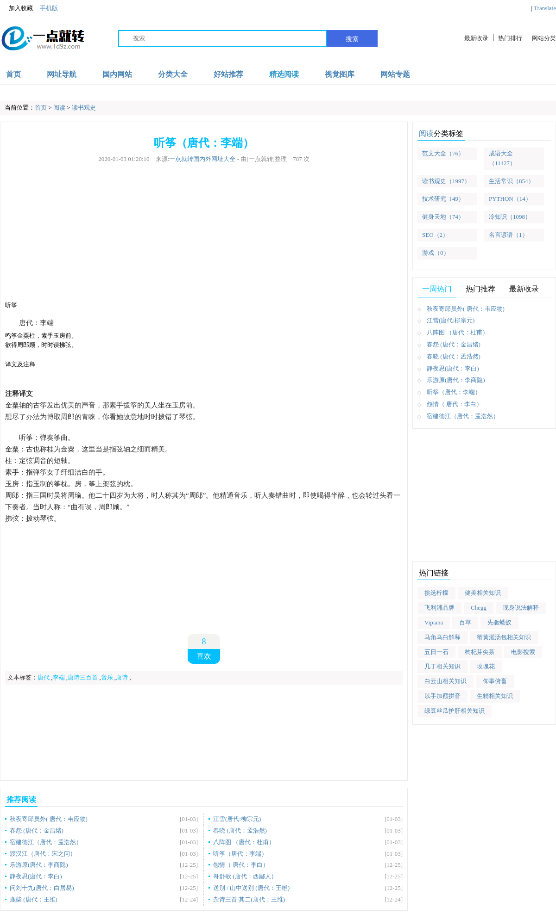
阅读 (59, 107)
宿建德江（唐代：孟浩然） (46, 842)
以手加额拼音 (442, 695)
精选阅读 (284, 74)
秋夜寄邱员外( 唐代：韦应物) (49, 818)
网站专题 (395, 74)
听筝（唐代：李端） (240, 853)
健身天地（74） (443, 216)
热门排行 (510, 38)
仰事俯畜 (495, 681)
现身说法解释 (521, 607)
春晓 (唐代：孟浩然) (240, 830)
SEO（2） (435, 234)
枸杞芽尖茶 (480, 651)
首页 (13, 74)
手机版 (49, 8)
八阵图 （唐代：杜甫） (244, 842)
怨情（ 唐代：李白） (241, 864)
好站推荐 (228, 74)
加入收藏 (16, 8)
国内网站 (117, 74)
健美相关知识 (483, 592)
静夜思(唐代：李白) (36, 876)
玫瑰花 (486, 666)
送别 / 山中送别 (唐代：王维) (251, 887)
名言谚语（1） (508, 234)
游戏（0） (435, 252)
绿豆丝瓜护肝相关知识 (454, 710)
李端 (59, 677)
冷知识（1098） (510, 216)
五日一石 (436, 651)
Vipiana (433, 622)
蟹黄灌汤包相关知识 (504, 637)
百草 (465, 622)
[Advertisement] (204, 236)
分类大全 (173, 74)
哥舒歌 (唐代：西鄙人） (245, 876)
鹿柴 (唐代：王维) (33, 899)
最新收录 (476, 38)
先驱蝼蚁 (499, 622)
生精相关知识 (495, 695)
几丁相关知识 (442, 666)
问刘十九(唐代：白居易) (42, 887)
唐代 (44, 677)
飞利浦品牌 (439, 607)
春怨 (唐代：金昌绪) (36, 830)
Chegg (478, 607)
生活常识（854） (511, 181)
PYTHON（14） (510, 198)
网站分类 (544, 38)
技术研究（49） (443, 198)
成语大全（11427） (502, 158)
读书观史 (84, 107)
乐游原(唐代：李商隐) (39, 864)
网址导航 (61, 74)
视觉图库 (339, 74)
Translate (545, 8)
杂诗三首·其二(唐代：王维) (249, 899)
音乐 (107, 677)
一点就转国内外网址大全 (202, 158)
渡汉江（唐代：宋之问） (43, 853)
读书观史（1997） (446, 181)
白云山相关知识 (445, 681)
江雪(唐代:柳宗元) (237, 818)
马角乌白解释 (442, 637)
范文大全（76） (443, 153)
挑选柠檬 (436, 592)
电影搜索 (523, 651)
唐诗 (122, 677)
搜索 (352, 39)
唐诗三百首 (83, 677)
